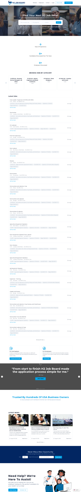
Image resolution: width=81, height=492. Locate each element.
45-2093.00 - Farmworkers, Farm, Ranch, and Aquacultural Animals (23, 235)
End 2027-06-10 (22, 92)
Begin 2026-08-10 (14, 92)
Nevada (14, 280)
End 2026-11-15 (44, 307)
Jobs (25, 459)
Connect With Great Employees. (51, 26)
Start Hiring (13, 443)
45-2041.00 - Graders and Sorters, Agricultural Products (21, 151)
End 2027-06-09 (53, 225)
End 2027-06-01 (13, 271)
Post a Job (46, 345)
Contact (48, 2)
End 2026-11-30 (48, 282)
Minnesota (15, 257)
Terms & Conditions (42, 487)
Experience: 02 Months (46, 103)
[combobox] (37, 22)
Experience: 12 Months (47, 90)
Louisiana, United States (18, 101)
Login (53, 2)
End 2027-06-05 (44, 248)
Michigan (15, 187)
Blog (49, 459)
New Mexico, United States (18, 137)
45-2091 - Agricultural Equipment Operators (19, 115)
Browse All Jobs (40, 327)
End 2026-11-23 (44, 259)
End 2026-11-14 (55, 189)
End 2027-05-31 (13, 128)
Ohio (14, 292)
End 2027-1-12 (52, 115)
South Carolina (16, 113)
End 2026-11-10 (55, 318)
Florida (14, 88)
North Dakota (16, 212)
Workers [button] (35, 2)
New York (15, 305)
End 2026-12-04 (44, 214)
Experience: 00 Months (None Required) (50, 151)
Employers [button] (42, 2)
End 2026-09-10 (53, 235)
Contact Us (54, 459)
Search (58, 22)
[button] (75, 70)
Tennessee (15, 267)
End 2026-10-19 (55, 164)
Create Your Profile (15, 345)
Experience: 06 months (47, 126)
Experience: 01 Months (46, 139)
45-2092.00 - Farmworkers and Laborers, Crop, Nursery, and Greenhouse (25, 103)
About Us (29, 459)
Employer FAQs (36, 459)
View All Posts (40, 395)
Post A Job (59, 2)
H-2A (11, 88)
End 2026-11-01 (55, 139)
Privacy (36, 487)
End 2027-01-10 (55, 103)
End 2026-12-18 (37, 151)
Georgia (14, 124)
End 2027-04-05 (13, 204)
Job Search (68, 2)
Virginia (14, 149)
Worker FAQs (44, 459)
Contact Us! (23, 443)
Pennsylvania (15, 162)
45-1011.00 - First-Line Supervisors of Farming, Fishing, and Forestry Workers (25, 90)
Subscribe (58, 410)
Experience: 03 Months (46, 164)
